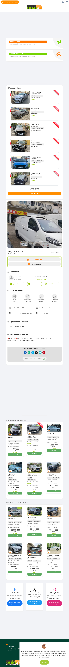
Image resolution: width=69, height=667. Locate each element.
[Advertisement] (34, 24)
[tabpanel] (34, 138)
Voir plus (34, 193)
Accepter (43, 661)
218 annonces (41, 279)
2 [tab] (33, 189)
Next (60, 139)
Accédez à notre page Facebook (14, 604)
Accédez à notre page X (34, 603)
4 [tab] (38, 189)
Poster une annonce (10, 2)
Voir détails (15, 455)
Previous (9, 139)
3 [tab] (36, 189)
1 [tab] (31, 189)
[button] (11, 224)
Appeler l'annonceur (17, 284)
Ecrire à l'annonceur (34, 284)
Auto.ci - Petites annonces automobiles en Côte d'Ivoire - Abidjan (34, 7)
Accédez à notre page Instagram (54, 604)
